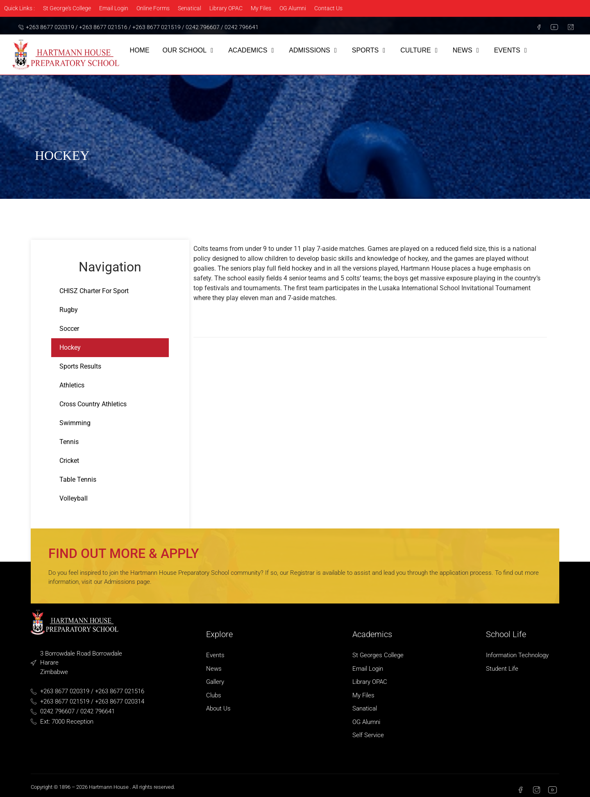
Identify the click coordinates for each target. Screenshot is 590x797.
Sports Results (80, 366)
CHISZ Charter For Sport (94, 291)
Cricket (69, 461)
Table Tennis (77, 479)
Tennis (69, 442)
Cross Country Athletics (93, 404)
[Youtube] (551, 27)
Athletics (71, 385)
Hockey (70, 347)
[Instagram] (567, 27)
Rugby (68, 310)
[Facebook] (535, 27)
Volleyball (73, 498)
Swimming (75, 423)
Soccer (69, 328)
